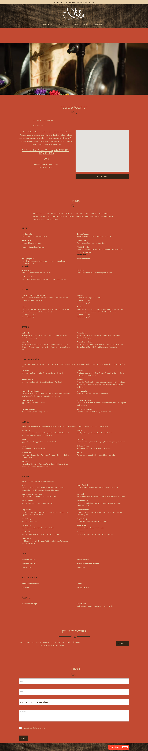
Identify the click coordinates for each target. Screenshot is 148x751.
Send (23, 738)
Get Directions (102, 176)
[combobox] (74, 702)
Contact (85, 24)
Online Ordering (97, 24)
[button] (118, 747)
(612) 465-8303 (90, 2)
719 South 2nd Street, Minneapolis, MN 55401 (68, 2)
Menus (61, 24)
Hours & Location (49, 24)
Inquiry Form (122, 643)
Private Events (73, 24)
